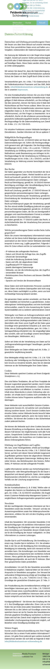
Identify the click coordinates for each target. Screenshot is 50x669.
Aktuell (42, 23)
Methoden (17, 23)
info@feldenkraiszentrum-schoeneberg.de (29, 87)
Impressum (23, 90)
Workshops (18, 30)
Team (15, 32)
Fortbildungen (19, 35)
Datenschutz (18, 656)
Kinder (30, 30)
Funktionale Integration (18, 26)
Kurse (28, 23)
